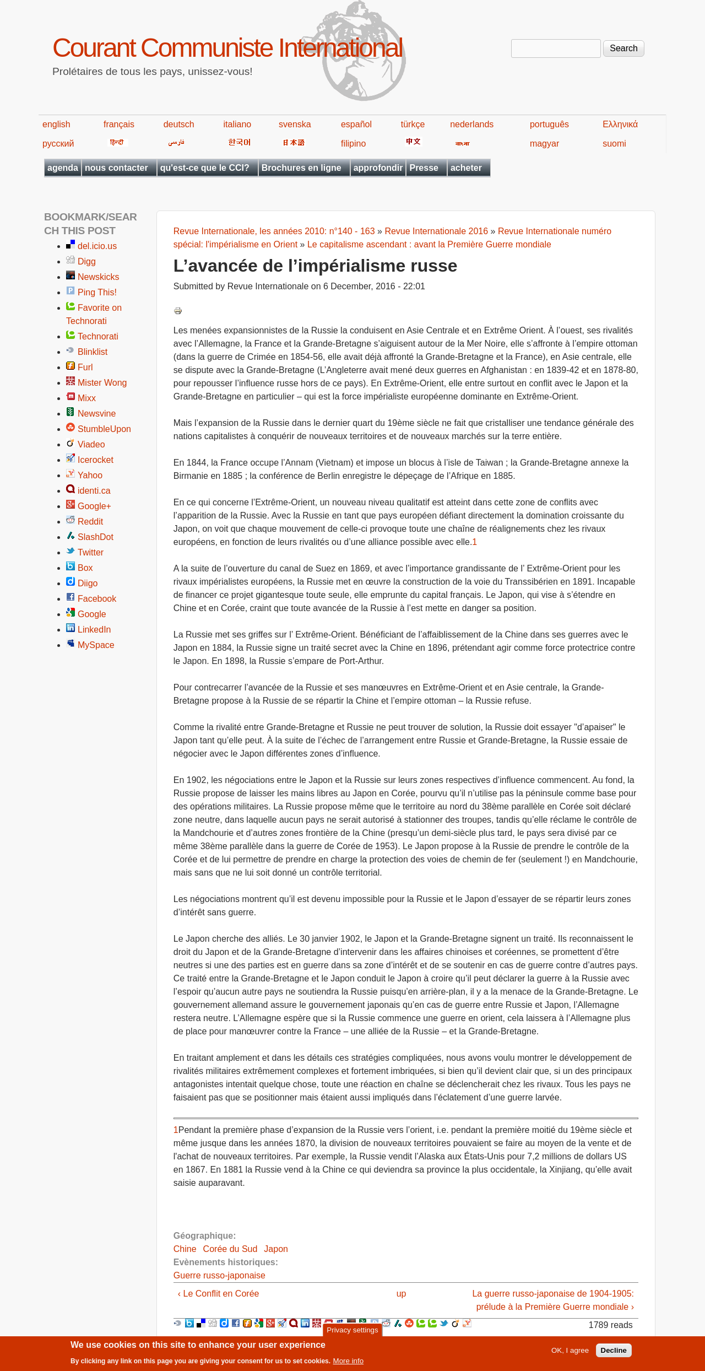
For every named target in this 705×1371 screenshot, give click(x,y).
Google (92, 614)
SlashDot (95, 537)
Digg (87, 261)
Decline (614, 1354)
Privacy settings (352, 1333)
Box (85, 568)
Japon (276, 1249)
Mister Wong (102, 382)
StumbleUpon (104, 429)
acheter (466, 167)
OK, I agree (570, 1354)
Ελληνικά (620, 124)
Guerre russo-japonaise (219, 1275)
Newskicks (99, 277)
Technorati (98, 336)
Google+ (94, 506)
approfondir (378, 167)
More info (348, 1364)
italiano (238, 124)
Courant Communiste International (227, 47)
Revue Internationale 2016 (436, 231)
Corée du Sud (230, 1249)
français (119, 124)
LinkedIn (94, 629)
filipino (353, 143)
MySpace (96, 645)
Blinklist (92, 352)
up (401, 1293)
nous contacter (116, 167)
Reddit (90, 521)
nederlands (472, 124)
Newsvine (97, 413)
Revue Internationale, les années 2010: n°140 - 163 (274, 231)
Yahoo (90, 475)
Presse (423, 167)
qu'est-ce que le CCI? (205, 167)
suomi (614, 143)
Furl (85, 367)
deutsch (179, 124)
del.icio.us (97, 246)
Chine (185, 1249)
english (56, 124)
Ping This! (97, 292)
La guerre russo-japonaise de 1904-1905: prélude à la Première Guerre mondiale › (553, 1300)
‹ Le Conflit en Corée (218, 1293)
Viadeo (91, 444)
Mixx (87, 398)
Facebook (97, 598)
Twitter (91, 552)
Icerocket (95, 460)
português (549, 124)
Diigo (87, 583)
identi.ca (94, 490)
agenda (62, 167)
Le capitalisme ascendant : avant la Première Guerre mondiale (429, 244)
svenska (295, 124)
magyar (544, 143)
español (356, 124)
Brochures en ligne (301, 167)
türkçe (413, 124)
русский (58, 143)
